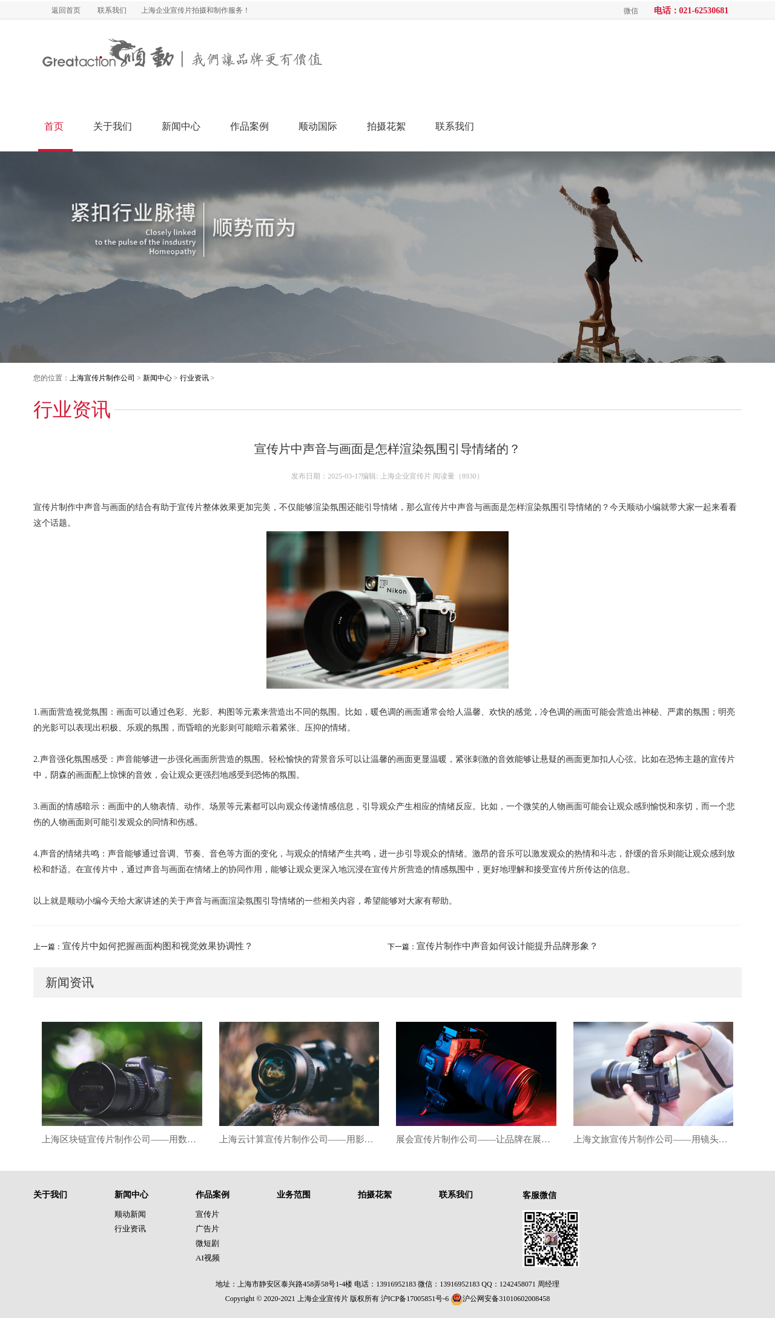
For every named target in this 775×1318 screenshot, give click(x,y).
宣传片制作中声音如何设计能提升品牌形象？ (507, 946)
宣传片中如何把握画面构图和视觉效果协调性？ (157, 946)
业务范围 (294, 1194)
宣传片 (207, 1214)
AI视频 (208, 1257)
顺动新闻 (130, 1214)
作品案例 (249, 126)
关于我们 (112, 126)
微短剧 (207, 1243)
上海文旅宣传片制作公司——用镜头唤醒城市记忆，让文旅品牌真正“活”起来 (653, 1139)
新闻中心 (181, 126)
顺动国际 (317, 126)
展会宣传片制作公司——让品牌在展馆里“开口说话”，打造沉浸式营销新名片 (476, 1139)
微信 (631, 11)
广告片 (207, 1228)
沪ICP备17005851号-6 (415, 1298)
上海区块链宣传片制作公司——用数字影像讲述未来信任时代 (122, 1139)
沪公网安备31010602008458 (500, 1298)
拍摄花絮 (386, 126)
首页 (54, 126)
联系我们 (112, 10)
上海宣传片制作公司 (102, 378)
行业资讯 (194, 378)
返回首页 (66, 10)
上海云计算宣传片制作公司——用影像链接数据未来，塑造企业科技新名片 (299, 1139)
